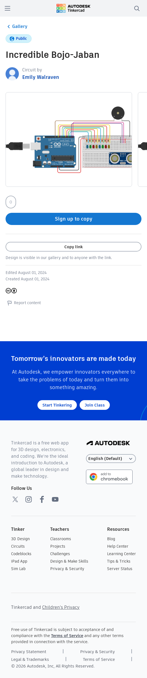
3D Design (20, 539)
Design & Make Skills (69, 561)
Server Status (119, 568)
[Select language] (111, 458)
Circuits (18, 546)
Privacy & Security (67, 568)
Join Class (95, 405)
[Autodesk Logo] (108, 443)
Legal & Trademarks (30, 659)
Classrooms (60, 539)
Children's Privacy (61, 607)
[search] (137, 8)
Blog (111, 539)
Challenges (60, 554)
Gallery (16, 26)
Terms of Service (67, 635)
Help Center (117, 546)
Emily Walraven (40, 77)
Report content (23, 303)
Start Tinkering (57, 405)
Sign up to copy (73, 218)
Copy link (73, 247)
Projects (57, 546)
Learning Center (121, 554)
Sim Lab (18, 568)
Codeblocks (21, 554)
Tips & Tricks (118, 561)
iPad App (19, 561)
